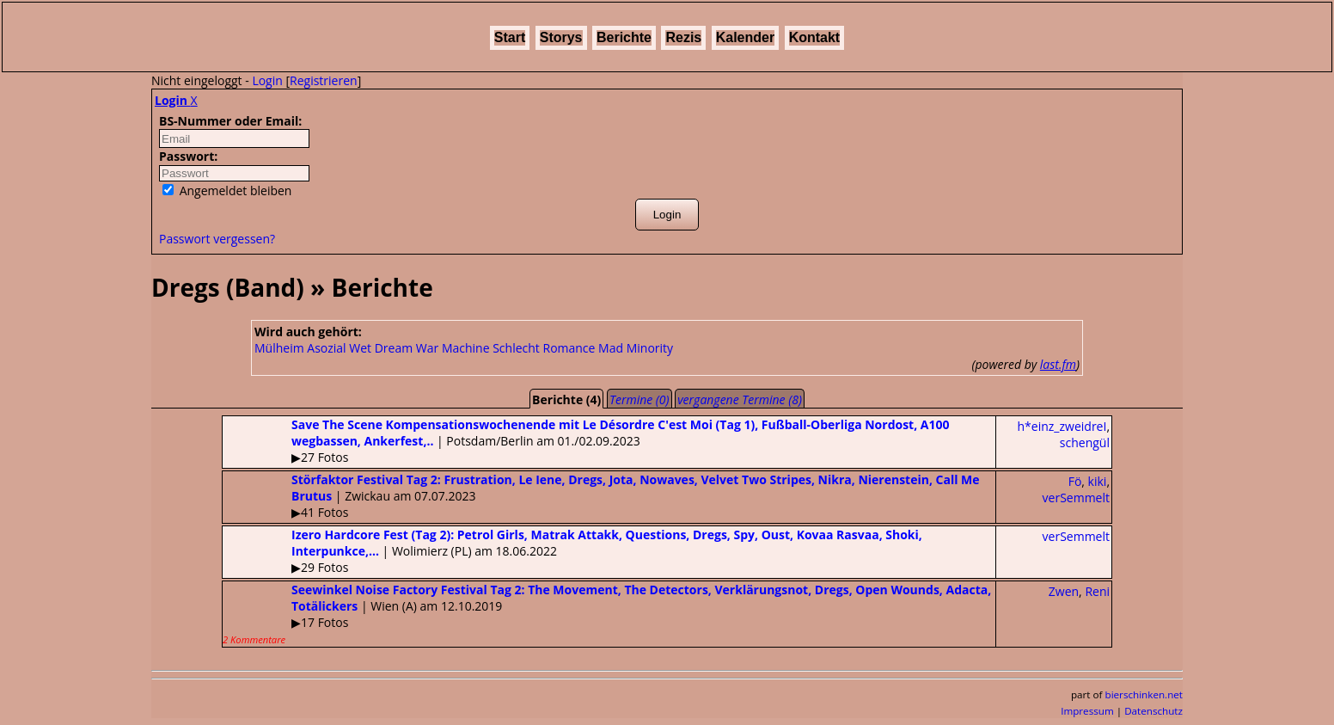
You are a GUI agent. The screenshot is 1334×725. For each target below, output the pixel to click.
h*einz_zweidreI (1062, 426)
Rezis (683, 37)
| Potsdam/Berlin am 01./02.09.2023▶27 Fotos (586, 440)
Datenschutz (1153, 710)
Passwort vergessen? (217, 238)
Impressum (1087, 710)
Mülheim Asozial (300, 348)
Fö (1075, 481)
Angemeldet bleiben (226, 190)
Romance (568, 348)
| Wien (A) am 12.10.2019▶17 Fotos (607, 613)
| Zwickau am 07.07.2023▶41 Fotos (601, 495)
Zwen (1064, 591)
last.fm (1058, 364)
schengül (1085, 442)
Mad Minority (635, 348)
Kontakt (815, 37)
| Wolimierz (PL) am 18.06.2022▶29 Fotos (572, 550)
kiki (1097, 481)
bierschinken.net (1144, 694)
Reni (1097, 591)
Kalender (745, 37)
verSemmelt (1076, 497)
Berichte (624, 37)
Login (267, 80)
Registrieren (324, 80)
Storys (561, 37)
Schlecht (516, 348)
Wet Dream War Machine (419, 348)
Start (509, 37)
